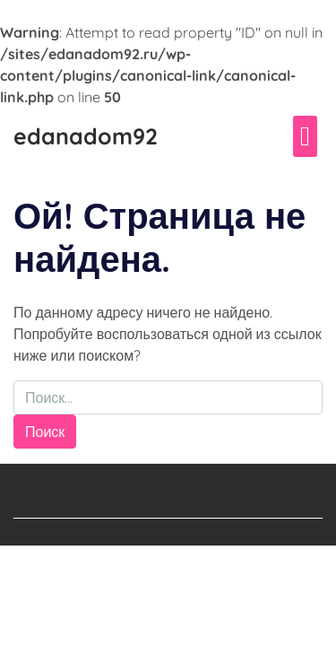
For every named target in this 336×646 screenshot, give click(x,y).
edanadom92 (85, 136)
